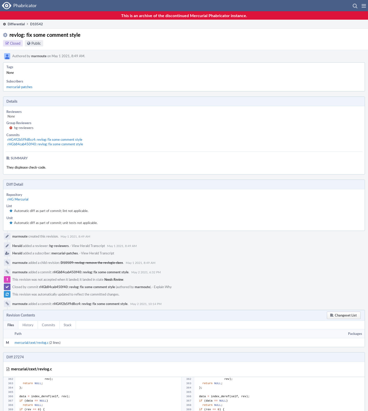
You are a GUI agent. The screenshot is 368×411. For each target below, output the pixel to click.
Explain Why (163, 287)
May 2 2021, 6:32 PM (146, 272)
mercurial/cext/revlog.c (32, 342)
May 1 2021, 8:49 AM (75, 236)
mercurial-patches (19, 87)
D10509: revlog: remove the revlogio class (92, 262)
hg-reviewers (23, 127)
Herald (17, 245)
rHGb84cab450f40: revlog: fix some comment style (45, 144)
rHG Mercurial (17, 199)
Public (36, 43)
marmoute (39, 56)
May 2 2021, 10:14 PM (146, 304)
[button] (364, 5)
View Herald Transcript (88, 245)
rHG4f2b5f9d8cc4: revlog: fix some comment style (44, 139)
